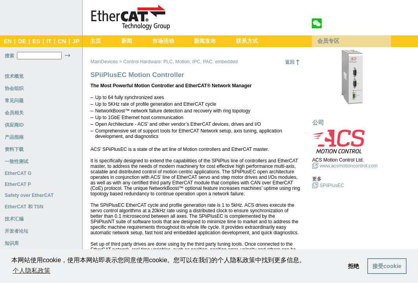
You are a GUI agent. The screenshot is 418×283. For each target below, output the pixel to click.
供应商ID (14, 125)
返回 (290, 62)
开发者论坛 (16, 231)
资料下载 (14, 149)
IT (49, 41)
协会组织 (14, 88)
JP (75, 41)
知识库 (12, 243)
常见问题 (14, 100)
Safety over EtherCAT (29, 195)
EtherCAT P (18, 184)
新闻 (126, 41)
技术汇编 (14, 219)
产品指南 (14, 137)
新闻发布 (205, 41)
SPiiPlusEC (332, 185)
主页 (95, 41)
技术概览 (14, 76)
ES (36, 41)
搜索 (9, 56)
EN (7, 41)
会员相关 (14, 113)
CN (62, 41)
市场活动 (163, 41)
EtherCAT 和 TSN (24, 206)
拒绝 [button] (353, 266)
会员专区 (328, 41)
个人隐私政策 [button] (31, 270)
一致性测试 (16, 161)
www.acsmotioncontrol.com (348, 166)
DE (22, 41)
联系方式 (247, 41)
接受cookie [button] (386, 266)
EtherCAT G (18, 173)
